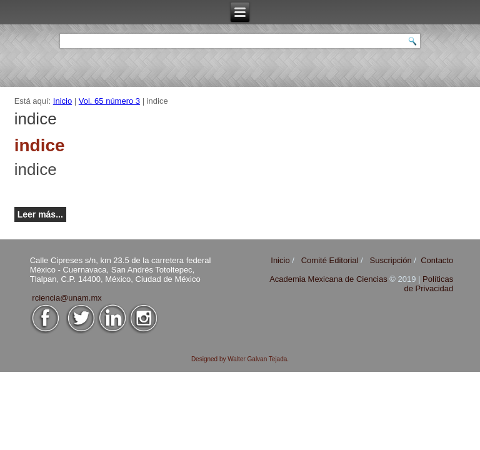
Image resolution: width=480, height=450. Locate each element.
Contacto (437, 260)
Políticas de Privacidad (428, 283)
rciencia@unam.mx (66, 297)
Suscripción (391, 260)
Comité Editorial (330, 260)
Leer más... (40, 214)
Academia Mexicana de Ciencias (329, 279)
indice (35, 169)
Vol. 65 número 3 (109, 101)
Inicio (62, 101)
